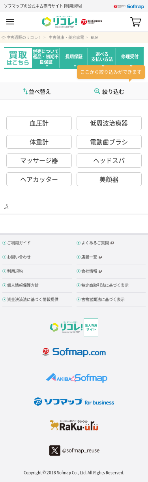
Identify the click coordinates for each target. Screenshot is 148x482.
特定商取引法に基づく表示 (105, 285)
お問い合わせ (19, 257)
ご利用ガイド (19, 243)
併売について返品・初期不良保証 (46, 56)
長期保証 (73, 56)
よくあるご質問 (95, 243)
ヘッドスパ (109, 160)
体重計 (39, 141)
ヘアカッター (39, 179)
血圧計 (39, 122)
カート (136, 22)
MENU (10, 22)
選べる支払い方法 (102, 57)
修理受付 (130, 56)
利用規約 (73, 6)
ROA (94, 37)
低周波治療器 (109, 122)
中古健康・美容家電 (66, 37)
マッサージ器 (39, 160)
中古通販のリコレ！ (24, 37)
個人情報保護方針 (23, 285)
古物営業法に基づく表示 (103, 299)
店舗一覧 (89, 257)
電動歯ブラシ (109, 141)
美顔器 (108, 179)
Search (122, 22)
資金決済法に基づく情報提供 (32, 299)
